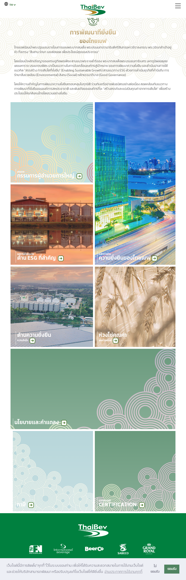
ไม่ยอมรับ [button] (154, 569)
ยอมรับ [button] (171, 568)
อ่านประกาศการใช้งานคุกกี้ (123, 571)
